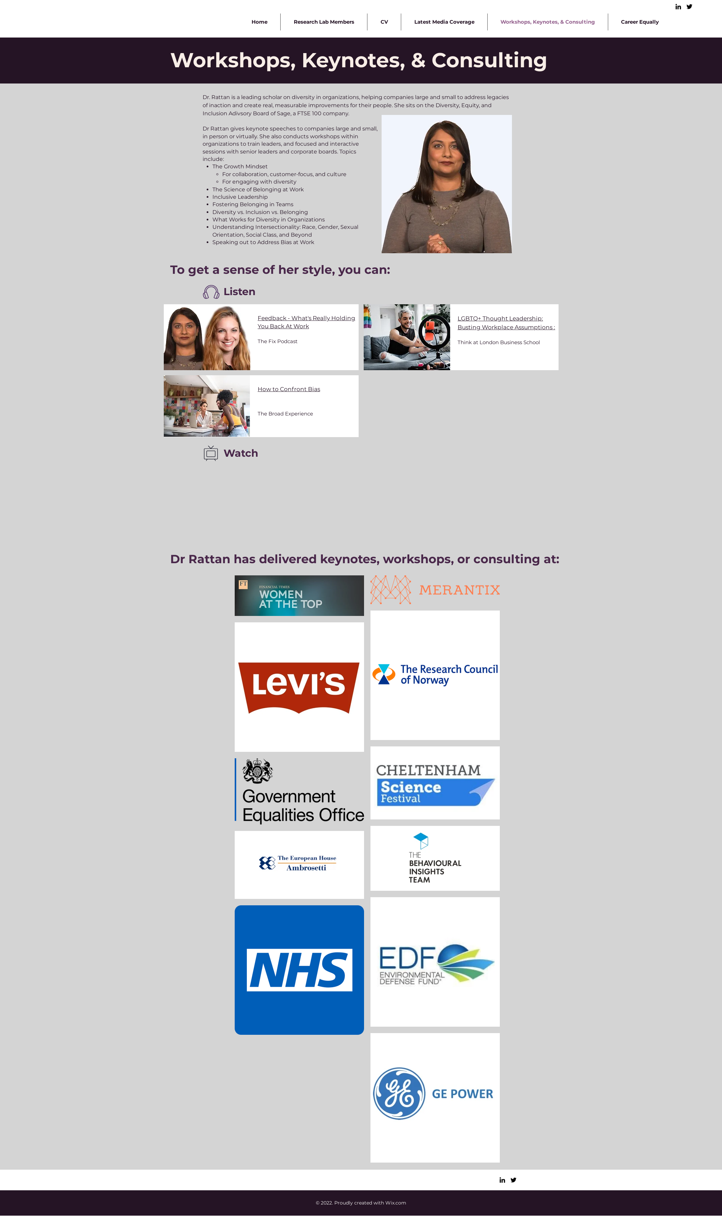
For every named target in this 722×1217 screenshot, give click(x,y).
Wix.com (395, 1203)
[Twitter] (689, 6)
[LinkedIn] (678, 6)
